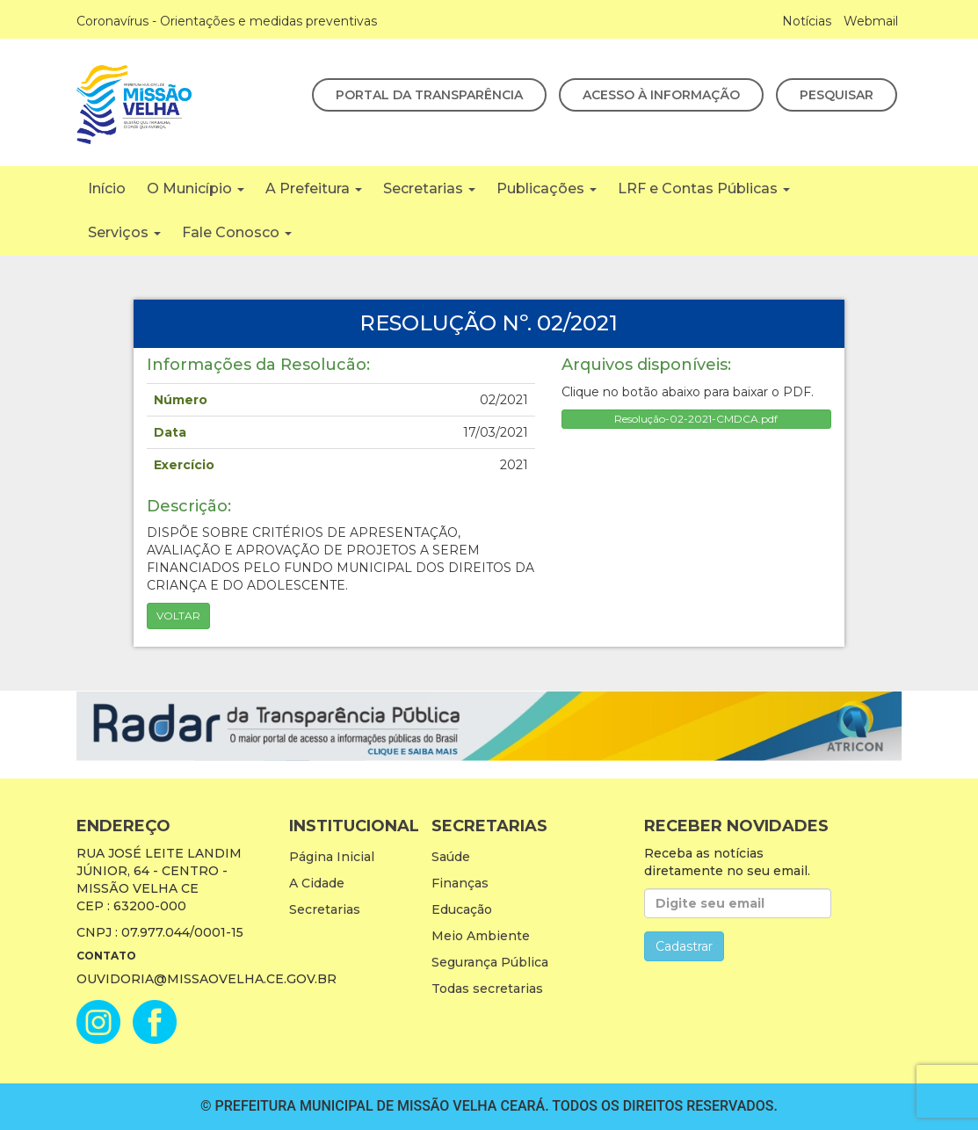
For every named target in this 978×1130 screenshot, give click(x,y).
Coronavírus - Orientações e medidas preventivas (226, 21)
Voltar (178, 615)
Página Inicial (331, 857)
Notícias (806, 21)
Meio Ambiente (480, 936)
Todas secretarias (487, 988)
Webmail (871, 21)
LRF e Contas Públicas (704, 188)
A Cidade (316, 883)
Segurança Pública (489, 962)
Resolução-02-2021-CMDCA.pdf (696, 418)
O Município (195, 188)
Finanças (460, 883)
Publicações (546, 188)
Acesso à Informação (661, 95)
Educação (461, 909)
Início (107, 188)
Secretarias (429, 188)
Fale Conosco (237, 232)
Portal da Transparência (429, 95)
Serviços (124, 232)
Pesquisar (836, 95)
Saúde (450, 857)
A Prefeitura (313, 188)
